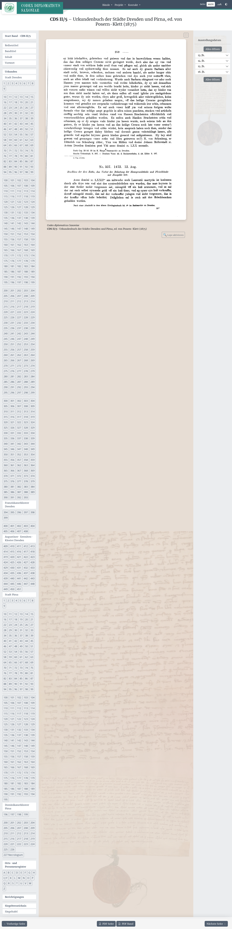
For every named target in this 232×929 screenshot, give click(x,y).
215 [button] (6, 306)
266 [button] (12, 360)
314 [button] (32, 411)
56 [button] (26, 134)
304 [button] (32, 400)
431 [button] (19, 567)
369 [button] (32, 470)
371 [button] (12, 476)
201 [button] (12, 290)
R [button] (9, 883)
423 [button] (32, 557)
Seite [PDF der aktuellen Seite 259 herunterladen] (106, 924)
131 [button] (12, 212)
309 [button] (32, 406)
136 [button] (12, 218)
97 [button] (21, 172)
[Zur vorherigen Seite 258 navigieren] (14, 924)
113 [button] (26, 191)
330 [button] (6, 433)
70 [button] (5, 150)
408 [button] (26, 531)
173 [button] (26, 255)
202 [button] (19, 290)
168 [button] (26, 250)
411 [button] (19, 546)
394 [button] (6, 512)
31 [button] (21, 113)
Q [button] (4, 883)
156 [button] (12, 239)
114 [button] (32, 191)
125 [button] (6, 207)
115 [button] (6, 196)
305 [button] (6, 406)
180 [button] (6, 266)
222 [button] (19, 312)
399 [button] (6, 517)
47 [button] (10, 129)
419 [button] (6, 557)
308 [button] (26, 406)
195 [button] (6, 282)
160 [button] (6, 244)
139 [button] (32, 218)
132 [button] (19, 212)
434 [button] (6, 573)
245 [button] (6, 339)
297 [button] (19, 392)
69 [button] (31, 145)
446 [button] (19, 583)
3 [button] (12, 83)
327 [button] (19, 427)
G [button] (29, 872)
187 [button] (19, 271)
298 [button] (26, 392)
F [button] (25, 872)
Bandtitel (10, 51)
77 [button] (10, 156)
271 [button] (12, 365)
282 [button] (19, 376)
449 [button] (6, 589)
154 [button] (32, 234)
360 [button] (6, 465)
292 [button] (19, 387)
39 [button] (31, 118)
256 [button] (12, 349)
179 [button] (32, 261)
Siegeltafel (11, 911)
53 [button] (10, 134)
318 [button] (26, 417)
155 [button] (6, 239)
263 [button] (26, 355)
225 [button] (6, 317)
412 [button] (26, 546)
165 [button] (6, 250)
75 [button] (31, 150)
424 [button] (6, 562)
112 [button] (19, 191)
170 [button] (6, 255)
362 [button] (19, 465)
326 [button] (12, 427)
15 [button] (31, 97)
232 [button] (19, 322)
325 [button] (6, 427)
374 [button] (32, 476)
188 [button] (26, 271)
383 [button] (26, 486)
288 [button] (26, 382)
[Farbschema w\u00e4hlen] (226, 4)
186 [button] (12, 271)
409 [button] (6, 546)
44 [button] (26, 123)
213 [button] (26, 301)
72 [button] (15, 150)
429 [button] (6, 567)
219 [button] (32, 306)
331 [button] (12, 433)
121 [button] (12, 201)
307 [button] (19, 406)
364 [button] (32, 465)
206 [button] (12, 296)
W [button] (30, 883)
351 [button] (12, 454)
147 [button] (19, 228)
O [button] (28, 878)
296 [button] (12, 392)
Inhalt (8, 56)
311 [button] (12, 411)
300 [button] (6, 400)
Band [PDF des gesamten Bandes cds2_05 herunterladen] (125, 924)
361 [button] (12, 465)
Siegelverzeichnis (15, 905)
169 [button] (32, 250)
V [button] (25, 883)
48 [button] (15, 129)
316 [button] (12, 417)
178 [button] (26, 261)
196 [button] (12, 282)
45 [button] (31, 123)
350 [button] (6, 454)
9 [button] (4, 88)
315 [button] (6, 417)
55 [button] (21, 134)
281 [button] (12, 376)
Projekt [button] (119, 4)
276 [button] (12, 371)
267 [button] (19, 360)
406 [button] (12, 531)
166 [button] (12, 250)
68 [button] (26, 145)
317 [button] (19, 417)
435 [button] (12, 573)
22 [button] (5, 107)
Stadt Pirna (11, 594)
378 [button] (26, 481)
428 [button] (32, 562)
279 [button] (32, 371)
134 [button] (32, 212)
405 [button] (6, 531)
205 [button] (6, 296)
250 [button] (6, 344)
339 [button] (32, 438)
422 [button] (26, 557)
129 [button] (32, 207)
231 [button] (12, 322)
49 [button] (21, 129)
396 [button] (19, 512)
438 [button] (32, 573)
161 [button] (12, 244)
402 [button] (19, 526)
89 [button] (10, 166)
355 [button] (6, 460)
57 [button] (31, 134)
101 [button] (12, 180)
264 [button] (32, 355)
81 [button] (31, 156)
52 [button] (5, 134)
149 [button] (32, 228)
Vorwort (10, 62)
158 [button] (26, 239)
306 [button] (12, 406)
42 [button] (15, 123)
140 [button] (6, 223)
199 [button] (32, 282)
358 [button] (26, 460)
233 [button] (26, 322)
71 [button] (10, 150)
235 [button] (6, 328)
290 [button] (6, 387)
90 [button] (15, 166)
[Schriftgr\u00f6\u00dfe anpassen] (219, 4)
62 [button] (26, 140)
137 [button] (19, 218)
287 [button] (19, 382)
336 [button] (12, 438)
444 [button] (6, 583)
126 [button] (12, 207)
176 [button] (12, 261)
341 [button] (12, 443)
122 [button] (19, 201)
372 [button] (19, 476)
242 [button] (19, 333)
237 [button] (19, 328)
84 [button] (15, 161)
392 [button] (19, 497)
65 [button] (10, 145)
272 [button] (19, 365)
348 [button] (26, 449)
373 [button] (26, 476)
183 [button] (26, 266)
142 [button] (19, 223)
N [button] (24, 878)
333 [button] (26, 433)
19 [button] (21, 102)
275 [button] (6, 371)
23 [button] (10, 107)
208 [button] (26, 296)
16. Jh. (201, 71)
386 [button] (12, 492)
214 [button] (32, 301)
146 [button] (12, 228)
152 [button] (19, 234)
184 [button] (32, 266)
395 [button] (12, 512)
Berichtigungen (14, 896)
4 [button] (16, 83)
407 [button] (19, 531)
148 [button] (26, 228)
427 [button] (26, 562)
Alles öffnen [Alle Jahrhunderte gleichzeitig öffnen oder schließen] (213, 49)
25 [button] (21, 107)
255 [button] (6, 349)
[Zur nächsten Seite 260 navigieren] (216, 924)
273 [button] (26, 365)
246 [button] (12, 339)
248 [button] (26, 339)
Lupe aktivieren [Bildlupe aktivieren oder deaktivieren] (173, 235)
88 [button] (5, 166)
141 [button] (12, 223)
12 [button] (15, 97)
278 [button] (26, 371)
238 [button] (26, 328)
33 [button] (31, 113)
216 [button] (12, 306)
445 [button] (12, 583)
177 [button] (19, 261)
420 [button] (12, 557)
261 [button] (12, 355)
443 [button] (32, 578)
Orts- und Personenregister (15, 865)
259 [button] (32, 349)
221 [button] (12, 312)
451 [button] (19, 589)
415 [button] (12, 551)
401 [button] (12, 526)
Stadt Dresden (13, 77)
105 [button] (6, 185)
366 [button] (12, 470)
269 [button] (32, 360)
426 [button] (19, 562)
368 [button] (26, 470)
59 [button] (10, 140)
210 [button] (6, 301)
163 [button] (26, 244)
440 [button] (12, 578)
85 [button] (21, 161)
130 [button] (6, 212)
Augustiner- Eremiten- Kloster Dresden (19, 538)
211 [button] (12, 301)
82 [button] (5, 161)
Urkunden (11, 71)
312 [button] (19, 411)
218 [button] (26, 306)
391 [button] (12, 497)
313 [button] (26, 411)
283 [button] (26, 376)
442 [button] (26, 578)
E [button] (21, 872)
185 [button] (6, 271)
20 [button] (26, 102)
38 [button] (26, 118)
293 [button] (26, 387)
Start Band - (18, 35)
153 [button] (26, 234)
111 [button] (12, 191)
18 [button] (15, 102)
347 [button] (19, 449)
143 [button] (26, 223)
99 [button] (31, 172)
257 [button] (19, 349)
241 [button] (12, 333)
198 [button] (26, 282)
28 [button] (5, 113)
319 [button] (32, 417)
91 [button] (21, 166)
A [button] (4, 872)
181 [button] (12, 266)
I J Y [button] (5, 878)
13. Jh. (201, 55)
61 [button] (21, 140)
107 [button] (19, 185)
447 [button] (26, 583)
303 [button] (26, 400)
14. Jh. (201, 60)
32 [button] (26, 113)
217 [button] (19, 306)
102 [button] (19, 180)
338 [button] (26, 438)
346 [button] (12, 449)
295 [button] (6, 392)
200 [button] (6, 290)
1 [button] (4, 83)
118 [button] (26, 196)
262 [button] (19, 355)
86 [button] (26, 161)
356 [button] (12, 460)
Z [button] (4, 888)
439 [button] (6, 578)
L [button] (14, 878)
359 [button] (32, 460)
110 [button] (6, 191)
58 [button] (5, 140)
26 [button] (26, 107)
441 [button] (19, 578)
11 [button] (10, 97)
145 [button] (6, 228)
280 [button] (6, 376)
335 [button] (6, 438)
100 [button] (6, 180)
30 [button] (15, 113)
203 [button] (26, 290)
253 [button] (26, 344)
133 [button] (26, 212)
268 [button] (26, 360)
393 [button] (26, 497)
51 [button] (31, 129)
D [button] (17, 872)
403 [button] (26, 526)
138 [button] (26, 218)
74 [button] (26, 150)
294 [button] (32, 387)
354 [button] (32, 454)
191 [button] (12, 277)
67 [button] (21, 145)
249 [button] (32, 339)
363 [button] (26, 465)
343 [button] (26, 443)
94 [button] (5, 172)
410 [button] (12, 546)
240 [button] (6, 333)
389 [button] (32, 492)
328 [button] (26, 427)
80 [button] (26, 156)
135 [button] (6, 218)
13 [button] (21, 97)
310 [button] (6, 411)
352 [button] (19, 454)
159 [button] (32, 239)
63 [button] (31, 140)
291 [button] (12, 387)
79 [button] (21, 156)
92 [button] (26, 166)
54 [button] (15, 134)
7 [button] (28, 83)
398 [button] (32, 512)
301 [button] (12, 400)
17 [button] (10, 102)
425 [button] (12, 562)
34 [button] (5, 118)
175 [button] (6, 261)
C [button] (12, 872)
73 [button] (21, 150)
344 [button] (32, 443)
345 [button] (6, 449)
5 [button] (20, 83)
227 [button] (19, 317)
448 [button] (32, 583)
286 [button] (12, 382)
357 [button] (19, 460)
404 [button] (32, 526)
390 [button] (6, 497)
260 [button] (6, 355)
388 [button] (26, 492)
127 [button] (19, 207)
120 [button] (6, 201)
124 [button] (32, 201)
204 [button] (32, 290)
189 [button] (32, 271)
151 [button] (12, 234)
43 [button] (21, 123)
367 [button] (19, 470)
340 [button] (6, 443)
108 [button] (26, 185)
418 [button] (32, 551)
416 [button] (19, 551)
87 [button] (31, 161)
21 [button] (31, 102)
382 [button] (19, 486)
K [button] (11, 878)
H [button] (34, 872)
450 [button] (12, 589)
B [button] (8, 872)
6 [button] (24, 83)
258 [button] (26, 349)
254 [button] (32, 344)
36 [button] (15, 118)
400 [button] (6, 526)
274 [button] (32, 365)
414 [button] (6, 551)
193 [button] (26, 277)
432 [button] (26, 567)
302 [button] (19, 400)
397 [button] (26, 512)
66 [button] (15, 145)
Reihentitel (11, 45)
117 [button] (19, 196)
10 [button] (5, 97)
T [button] (17, 883)
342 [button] (19, 443)
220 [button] (6, 312)
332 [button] (19, 433)
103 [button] (26, 180)
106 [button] (12, 185)
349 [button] (32, 449)
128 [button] (26, 207)
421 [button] (19, 557)
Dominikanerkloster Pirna (17, 806)
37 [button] (21, 118)
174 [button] (32, 255)
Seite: (203, 4)
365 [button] (6, 470)
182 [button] (19, 266)
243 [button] (26, 333)
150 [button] (6, 234)
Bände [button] (106, 4)
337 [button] (19, 438)
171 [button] (12, 255)
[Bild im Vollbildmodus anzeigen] (186, 35)
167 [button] (19, 250)
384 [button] (32, 486)
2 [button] (8, 83)
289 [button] (32, 382)
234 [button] (32, 322)
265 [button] (6, 360)
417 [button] (26, 551)
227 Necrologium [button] (13, 855)
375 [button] (6, 481)
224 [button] (32, 312)
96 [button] (15, 172)
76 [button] (5, 156)
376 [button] (12, 481)
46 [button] (5, 129)
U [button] (21, 883)
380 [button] (6, 486)
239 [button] (32, 328)
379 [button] (32, 481)
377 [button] (19, 481)
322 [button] (19, 422)
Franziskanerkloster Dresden (17, 504)
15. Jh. (201, 66)
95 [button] (10, 172)
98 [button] (26, 172)
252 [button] (19, 344)
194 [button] (32, 277)
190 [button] (6, 277)
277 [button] (19, 371)
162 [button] (19, 244)
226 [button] (12, 317)
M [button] (19, 878)
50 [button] (26, 129)
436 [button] (19, 573)
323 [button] (26, 422)
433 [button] (32, 567)
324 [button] (32, 422)
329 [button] (32, 427)
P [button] (32, 878)
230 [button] (6, 322)
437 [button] (26, 573)
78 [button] (15, 156)
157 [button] (19, 239)
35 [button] (10, 118)
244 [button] (32, 333)
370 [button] (6, 476)
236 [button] (12, 328)
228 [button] (26, 317)
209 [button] (32, 296)
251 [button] (12, 344)
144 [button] (32, 223)
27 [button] (31, 107)
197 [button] (19, 282)
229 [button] (32, 317)
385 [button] (6, 492)
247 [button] (19, 339)
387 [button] (19, 492)
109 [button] (32, 185)
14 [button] (26, 97)
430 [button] (12, 567)
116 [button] (12, 196)
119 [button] (32, 196)
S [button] (13, 883)
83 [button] (10, 161)
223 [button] (26, 312)
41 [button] (10, 123)
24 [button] (15, 107)
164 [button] (32, 244)
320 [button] (6, 422)
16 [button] (5, 102)
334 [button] (32, 433)
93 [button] (31, 166)
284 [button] (32, 376)
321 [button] (12, 422)
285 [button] (6, 382)
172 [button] (19, 255)
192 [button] (19, 277)
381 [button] (12, 486)
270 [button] (6, 365)
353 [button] (26, 454)
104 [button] (32, 180)
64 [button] (5, 145)
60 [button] (15, 140)
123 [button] (26, 201)
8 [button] (32, 83)
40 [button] (5, 123)
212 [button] (19, 301)
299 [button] (32, 392)
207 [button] (19, 296)
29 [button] (10, 113)
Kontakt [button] (133, 4)
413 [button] (32, 546)
